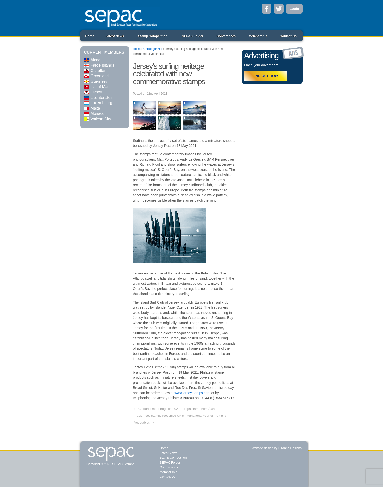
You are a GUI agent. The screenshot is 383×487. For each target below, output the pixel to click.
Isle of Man (97, 87)
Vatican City (97, 119)
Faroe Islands (99, 65)
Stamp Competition (152, 36)
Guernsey (95, 81)
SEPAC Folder (192, 36)
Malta (92, 108)
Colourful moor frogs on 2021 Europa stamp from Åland (177, 409)
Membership (258, 36)
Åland (92, 60)
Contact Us (288, 36)
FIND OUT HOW (265, 76)
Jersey (93, 92)
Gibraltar (95, 71)
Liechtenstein (99, 97)
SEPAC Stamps (122, 464)
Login (294, 8)
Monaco (94, 114)
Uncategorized (152, 49)
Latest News (115, 36)
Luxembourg (98, 103)
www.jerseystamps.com (192, 393)
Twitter (279, 9)
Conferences (226, 36)
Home (89, 36)
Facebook (266, 9)
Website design (262, 448)
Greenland (96, 76)
